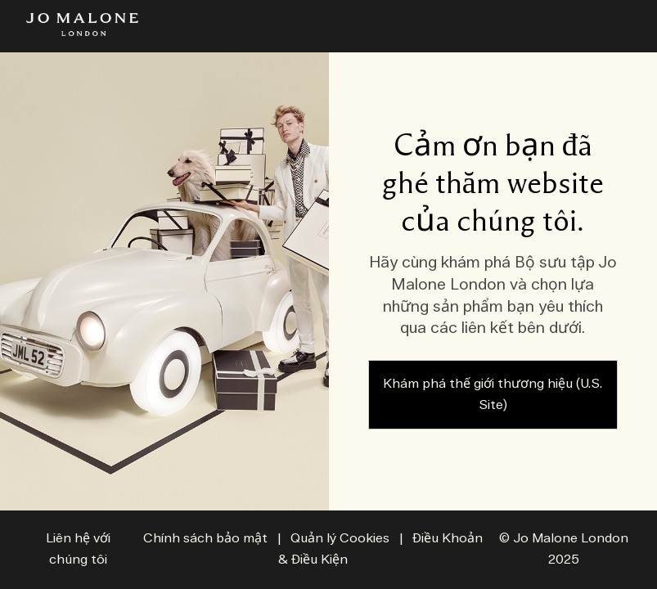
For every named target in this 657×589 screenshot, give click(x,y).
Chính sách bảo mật (205, 538)
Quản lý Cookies (341, 538)
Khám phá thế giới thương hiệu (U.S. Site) (492, 394)
